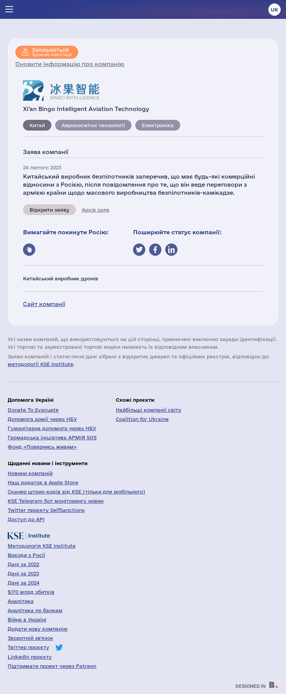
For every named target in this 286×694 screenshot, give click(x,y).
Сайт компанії (44, 304)
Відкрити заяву (49, 209)
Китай (37, 125)
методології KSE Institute (40, 364)
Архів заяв (95, 209)
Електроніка (158, 125)
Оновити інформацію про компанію (69, 64)
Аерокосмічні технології (93, 125)
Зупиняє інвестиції (52, 52)
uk (274, 9)
